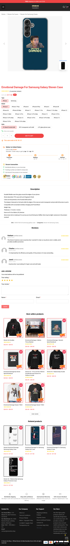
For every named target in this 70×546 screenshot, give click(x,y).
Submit (5, 306)
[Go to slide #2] (39, 75)
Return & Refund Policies (43, 520)
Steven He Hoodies (9, 340)
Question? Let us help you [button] (61, 543)
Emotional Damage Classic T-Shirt (13, 405)
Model (3, 103)
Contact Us (40, 522)
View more (35, 414)
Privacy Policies (23, 518)
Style (2, 124)
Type (2, 98)
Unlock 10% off (66, 538)
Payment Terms (41, 517)
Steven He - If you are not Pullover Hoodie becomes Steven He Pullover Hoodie (34, 373)
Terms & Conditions (24, 515)
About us (21, 512)
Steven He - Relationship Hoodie (56, 371)
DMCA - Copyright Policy (26, 520)
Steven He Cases (12, 14)
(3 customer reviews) (15, 91)
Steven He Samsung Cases (29, 14)
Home (3, 14)
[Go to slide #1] (30, 75)
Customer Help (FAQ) (43, 525)
